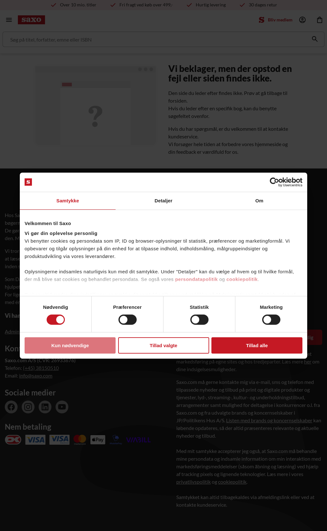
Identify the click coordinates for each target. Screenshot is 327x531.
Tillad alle (257, 345)
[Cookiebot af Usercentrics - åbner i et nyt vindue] (274, 182)
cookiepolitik (242, 279)
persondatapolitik (196, 279)
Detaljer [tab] (163, 200)
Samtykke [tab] (68, 200)
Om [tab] (259, 200)
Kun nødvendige (70, 345)
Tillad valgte (163, 345)
